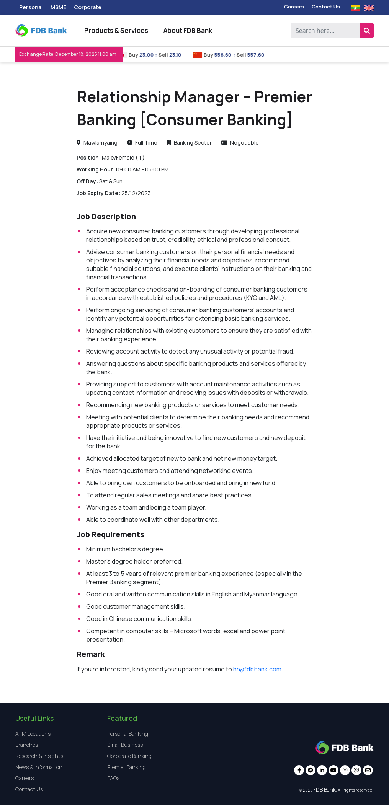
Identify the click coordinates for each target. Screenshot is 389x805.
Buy (138, 54)
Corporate (87, 7)
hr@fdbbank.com (257, 669)
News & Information (38, 767)
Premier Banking (126, 767)
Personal (31, 7)
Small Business (125, 744)
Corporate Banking (129, 755)
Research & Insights (39, 755)
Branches (26, 744)
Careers (294, 6)
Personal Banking (127, 733)
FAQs (113, 778)
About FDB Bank (187, 30)
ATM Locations (33, 733)
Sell (168, 54)
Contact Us (326, 6)
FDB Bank (324, 789)
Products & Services (116, 30)
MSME (58, 7)
